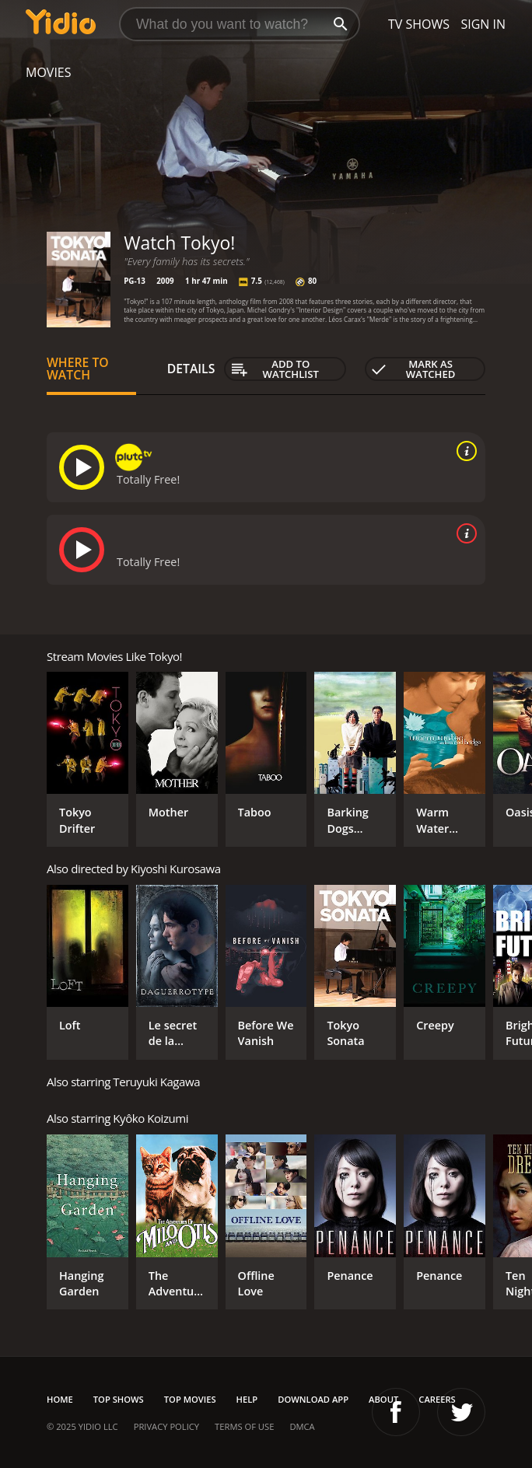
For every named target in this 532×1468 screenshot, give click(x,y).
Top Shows (118, 1399)
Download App (313, 1399)
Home (60, 1399)
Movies (49, 72)
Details (191, 368)
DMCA (301, 1426)
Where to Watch (78, 368)
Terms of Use (244, 1426)
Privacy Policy (166, 1426)
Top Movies (190, 1399)
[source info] (463, 451)
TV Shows (419, 24)
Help (247, 1399)
